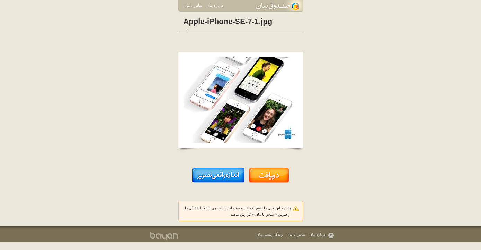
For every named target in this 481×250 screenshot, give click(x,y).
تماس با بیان (193, 5)
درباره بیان (215, 5)
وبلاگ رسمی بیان (269, 234)
